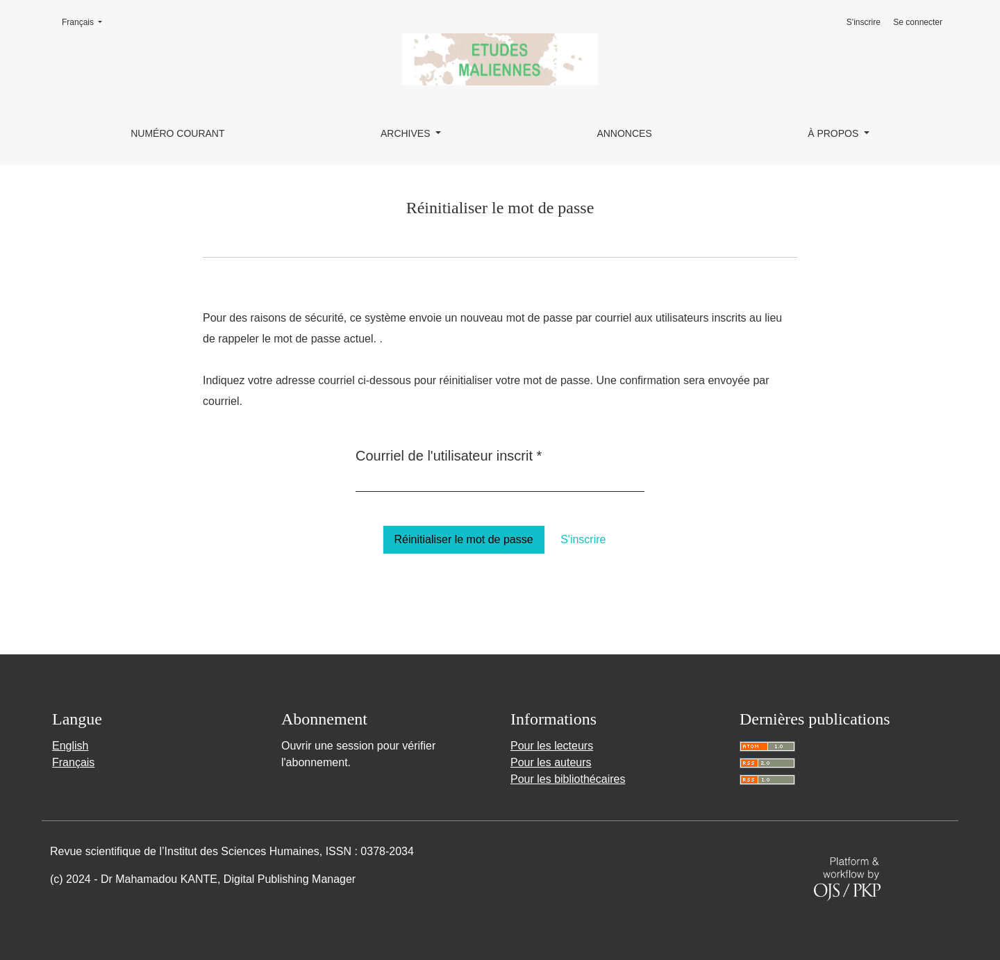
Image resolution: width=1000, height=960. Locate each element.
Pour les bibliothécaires (567, 779)
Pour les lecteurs (551, 746)
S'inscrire (864, 22)
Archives (407, 133)
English (70, 746)
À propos (834, 133)
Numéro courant (177, 133)
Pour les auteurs (551, 762)
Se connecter (917, 22)
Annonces (624, 133)
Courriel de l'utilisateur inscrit (449, 454)
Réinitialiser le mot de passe (463, 539)
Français (86, 21)
